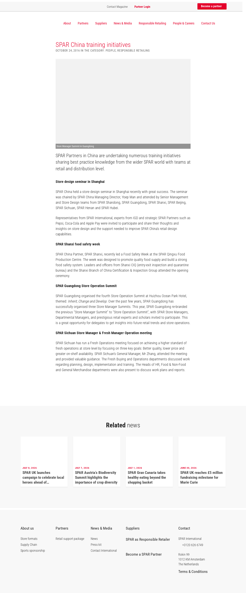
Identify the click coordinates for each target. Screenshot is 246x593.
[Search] (224, 23)
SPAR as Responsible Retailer (148, 540)
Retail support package (70, 538)
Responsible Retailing (152, 23)
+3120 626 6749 (190, 545)
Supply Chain (29, 544)
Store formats (29, 538)
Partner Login (142, 6)
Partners (83, 23)
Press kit (96, 544)
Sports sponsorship (33, 550)
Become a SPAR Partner (145, 554)
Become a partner (212, 6)
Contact (186, 528)
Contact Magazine (117, 6)
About (67, 23)
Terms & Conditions (194, 571)
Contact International (104, 550)
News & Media (123, 23)
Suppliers (101, 23)
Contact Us (208, 23)
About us (29, 528)
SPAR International (38, 23)
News (94, 538)
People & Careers (183, 23)
